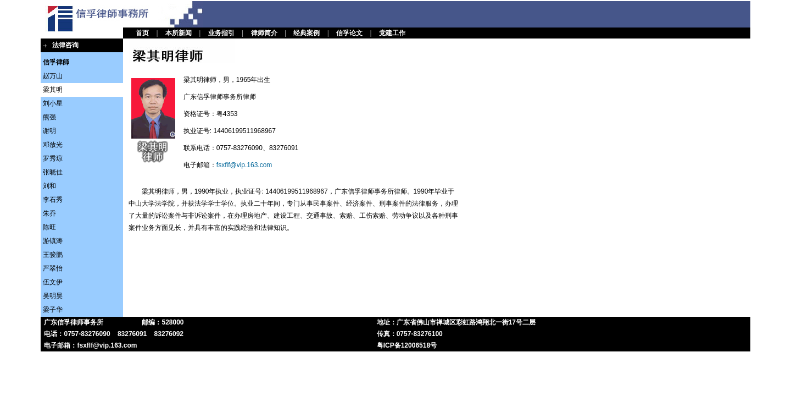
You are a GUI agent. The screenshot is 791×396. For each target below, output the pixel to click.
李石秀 (53, 200)
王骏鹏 (53, 254)
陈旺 (49, 227)
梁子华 (53, 310)
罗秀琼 (53, 158)
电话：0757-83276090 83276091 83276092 (113, 334)
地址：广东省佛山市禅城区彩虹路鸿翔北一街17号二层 (456, 322)
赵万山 (53, 76)
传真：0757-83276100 (410, 334)
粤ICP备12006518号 (407, 345)
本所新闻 (178, 33)
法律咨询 (65, 45)
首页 (142, 33)
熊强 (49, 117)
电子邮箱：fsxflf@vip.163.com (90, 345)
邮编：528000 (162, 322)
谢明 (49, 131)
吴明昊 (53, 296)
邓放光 (53, 144)
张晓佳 (53, 172)
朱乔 (49, 213)
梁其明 (53, 90)
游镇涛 (53, 241)
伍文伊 (53, 282)
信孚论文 (349, 33)
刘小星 (53, 103)
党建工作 (392, 33)
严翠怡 (53, 268)
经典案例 (306, 33)
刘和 (49, 186)
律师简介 (264, 33)
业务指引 (221, 33)
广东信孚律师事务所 (73, 322)
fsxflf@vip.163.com (244, 165)
